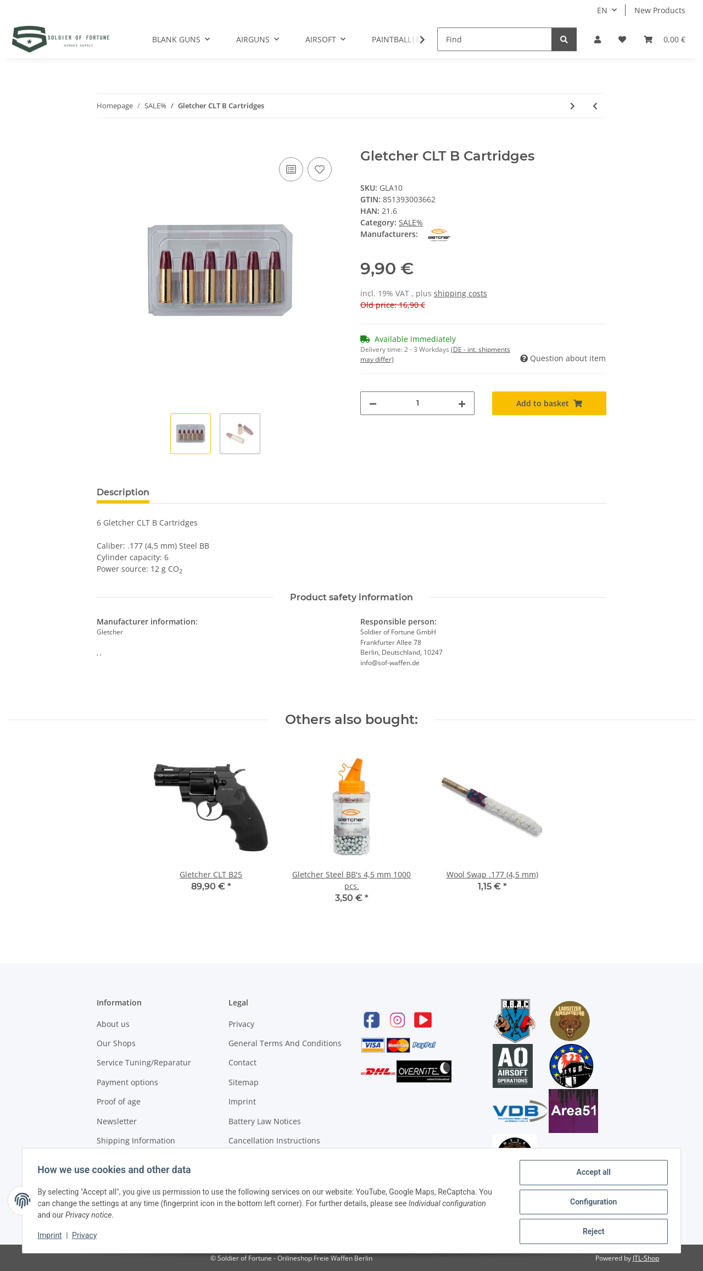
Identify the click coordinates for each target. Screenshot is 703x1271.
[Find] (494, 39)
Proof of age (119, 1101)
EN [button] (602, 10)
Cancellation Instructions (274, 1140)
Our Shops (116, 1043)
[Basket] (664, 39)
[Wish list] (622, 39)
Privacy (241, 1024)
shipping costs (460, 293)
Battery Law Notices (264, 1121)
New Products (659, 10)
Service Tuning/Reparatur (144, 1062)
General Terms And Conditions (285, 1043)
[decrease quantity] (373, 403)
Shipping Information (136, 1140)
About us (113, 1024)
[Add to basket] (105, 142)
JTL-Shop (646, 1258)
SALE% (411, 222)
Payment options (127, 1082)
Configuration (590, 1203)
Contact (242, 1062)
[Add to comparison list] (291, 169)
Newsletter (117, 1121)
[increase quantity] (462, 403)
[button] (597, 39)
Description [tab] (123, 492)
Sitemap (243, 1082)
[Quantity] (417, 403)
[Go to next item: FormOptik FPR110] (572, 106)
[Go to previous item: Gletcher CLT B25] (595, 106)
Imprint (242, 1101)
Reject (591, 1232)
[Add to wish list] (320, 169)
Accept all (591, 1174)
